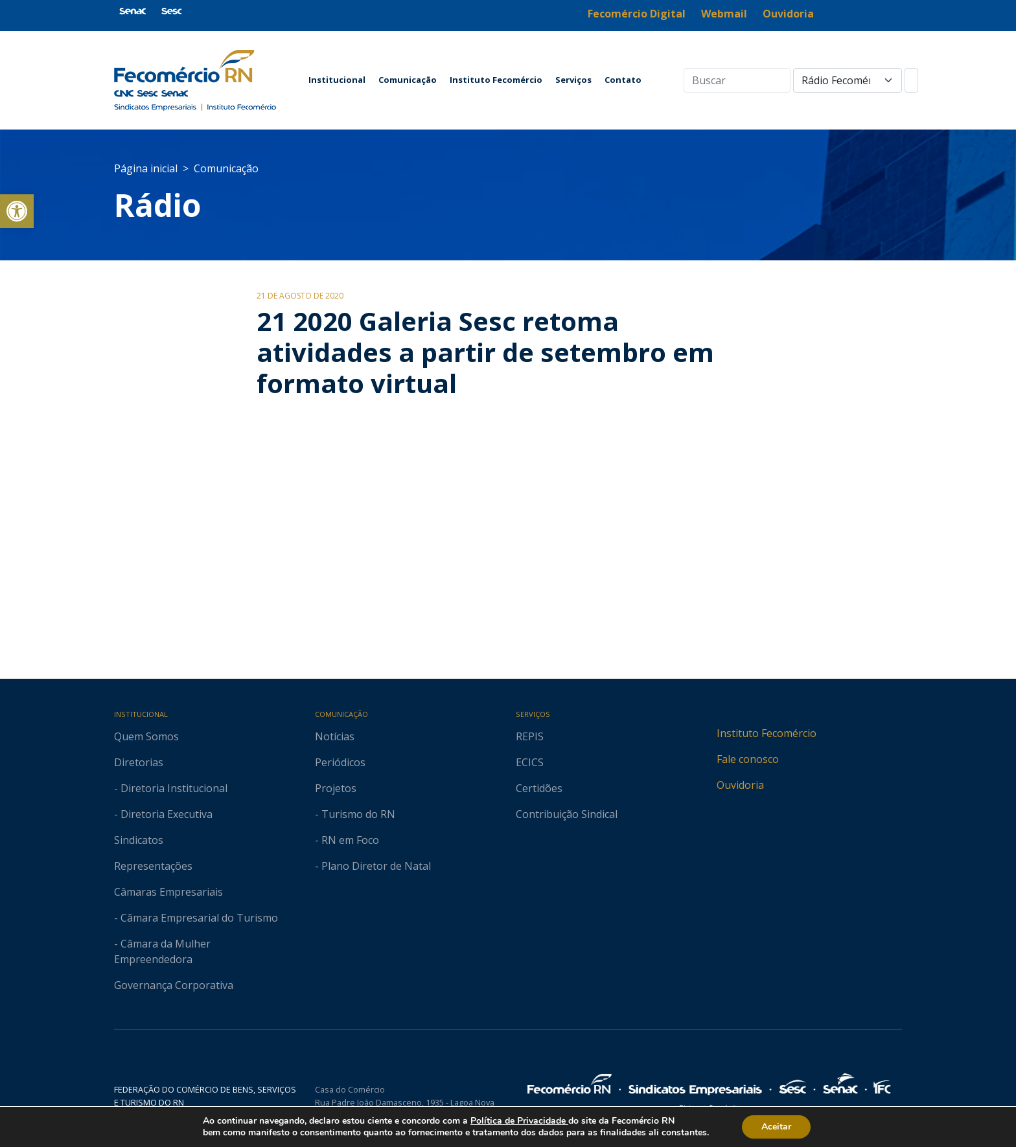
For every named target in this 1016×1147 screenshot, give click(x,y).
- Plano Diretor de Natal (373, 866)
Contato (623, 79)
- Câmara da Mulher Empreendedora (162, 951)
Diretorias (138, 762)
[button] (17, 211)
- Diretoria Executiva (163, 814)
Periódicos (340, 762)
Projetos (335, 788)
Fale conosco (748, 759)
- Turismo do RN (355, 814)
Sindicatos (138, 840)
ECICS (530, 762)
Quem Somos (146, 736)
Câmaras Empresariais (168, 892)
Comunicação (407, 79)
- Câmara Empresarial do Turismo (196, 918)
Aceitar (776, 1126)
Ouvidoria (740, 785)
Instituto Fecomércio (496, 79)
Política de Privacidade (519, 1121)
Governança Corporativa (173, 985)
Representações (153, 866)
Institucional (336, 79)
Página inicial (146, 168)
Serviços (573, 79)
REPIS (530, 736)
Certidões (539, 788)
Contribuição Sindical (567, 814)
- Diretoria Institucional (170, 788)
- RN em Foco (347, 840)
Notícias (334, 736)
